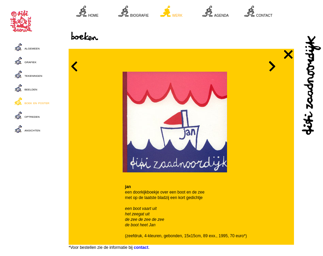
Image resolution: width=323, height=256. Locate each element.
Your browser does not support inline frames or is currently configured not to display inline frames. (185, 13)
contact (141, 247)
